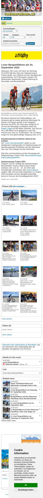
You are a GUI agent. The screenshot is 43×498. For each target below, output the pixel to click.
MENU (6, 18)
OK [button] (26, 485)
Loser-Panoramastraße (14, 143)
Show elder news (9, 421)
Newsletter (10, 23)
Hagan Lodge (6, 129)
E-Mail (4, 475)
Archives (5, 478)
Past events (30, 35)
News (3, 23)
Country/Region (9, 29)
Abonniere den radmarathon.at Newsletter (19, 345)
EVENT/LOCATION (10, 41)
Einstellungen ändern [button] (25, 490)
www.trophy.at (32, 170)
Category (15, 35)
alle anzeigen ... (19, 186)
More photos (7, 319)
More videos (7, 335)
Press (7, 494)
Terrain (5, 35)
